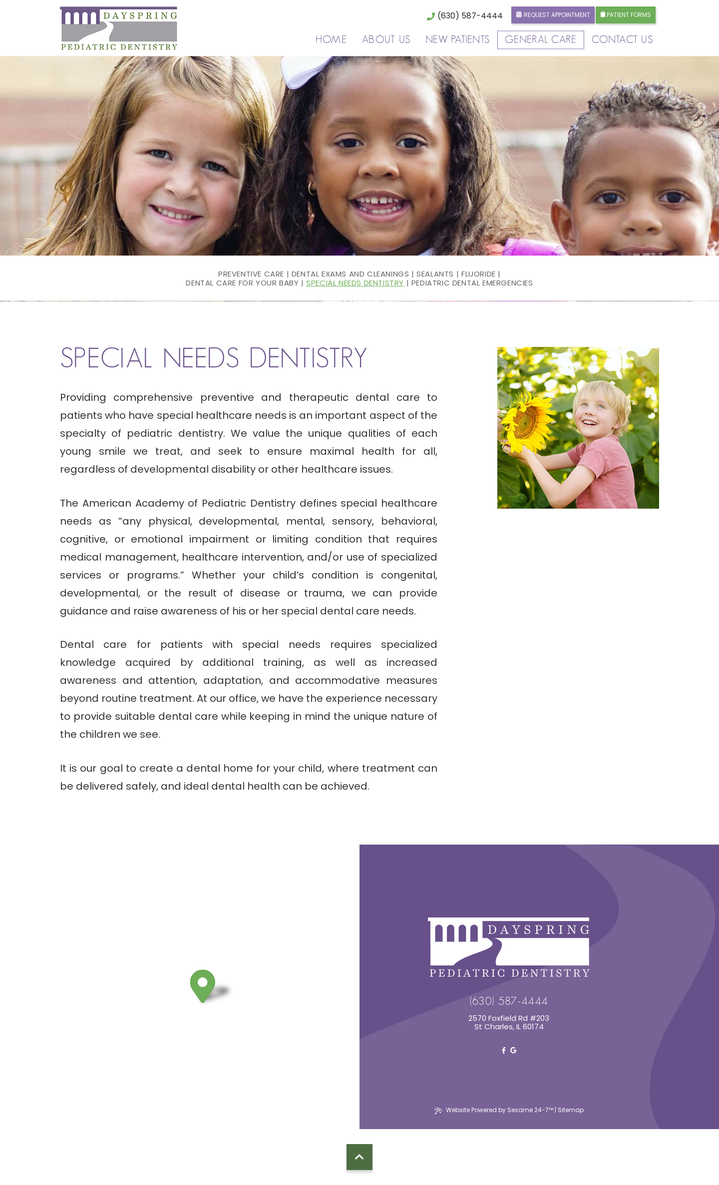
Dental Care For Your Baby (242, 283)
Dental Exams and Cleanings (350, 274)
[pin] (213, 989)
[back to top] (359, 1157)
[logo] (118, 28)
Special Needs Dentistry (355, 283)
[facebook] (504, 1050)
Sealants (435, 274)
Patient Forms (626, 14)
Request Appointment (553, 14)
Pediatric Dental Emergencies (472, 283)
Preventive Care (251, 274)
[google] (513, 1050)
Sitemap (571, 1110)
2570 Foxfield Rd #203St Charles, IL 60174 (508, 1022)
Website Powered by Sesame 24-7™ (493, 1110)
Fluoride (478, 274)
